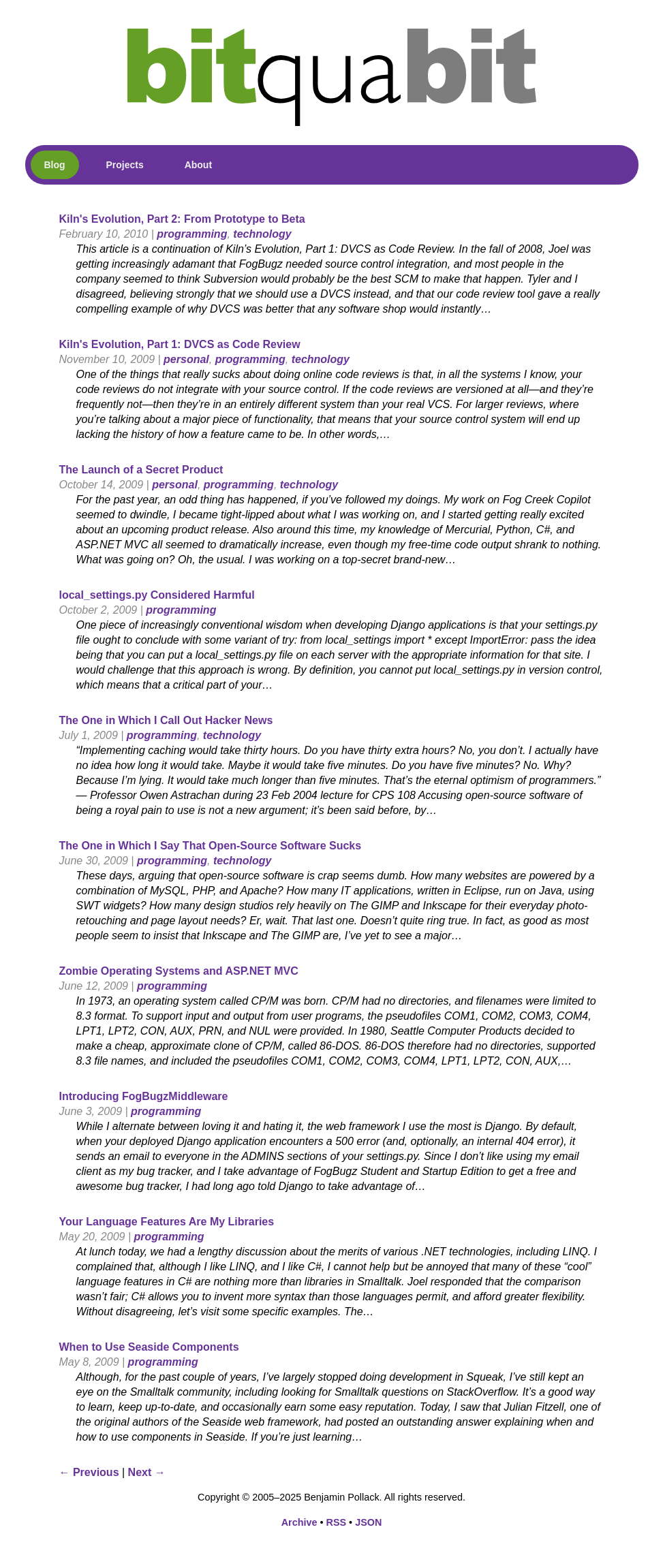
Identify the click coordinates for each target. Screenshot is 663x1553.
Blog (54, 164)
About (198, 164)
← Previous (89, 1472)
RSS (336, 1522)
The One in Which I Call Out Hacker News (166, 720)
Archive (299, 1522)
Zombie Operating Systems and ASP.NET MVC (178, 971)
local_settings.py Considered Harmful (157, 595)
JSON (368, 1522)
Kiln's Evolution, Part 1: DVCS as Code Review (179, 344)
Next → (147, 1472)
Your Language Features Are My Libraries (167, 1221)
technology (262, 234)
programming (192, 234)
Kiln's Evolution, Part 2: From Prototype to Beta (182, 219)
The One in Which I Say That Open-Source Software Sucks (210, 845)
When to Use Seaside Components (149, 1347)
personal (186, 359)
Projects (125, 164)
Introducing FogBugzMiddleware (143, 1096)
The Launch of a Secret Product (141, 469)
